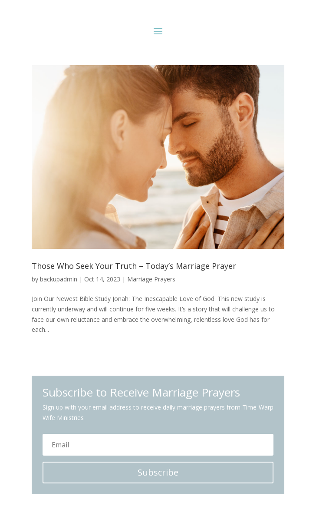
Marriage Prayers (151, 279)
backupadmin (58, 279)
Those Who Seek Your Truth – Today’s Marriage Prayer (134, 266)
